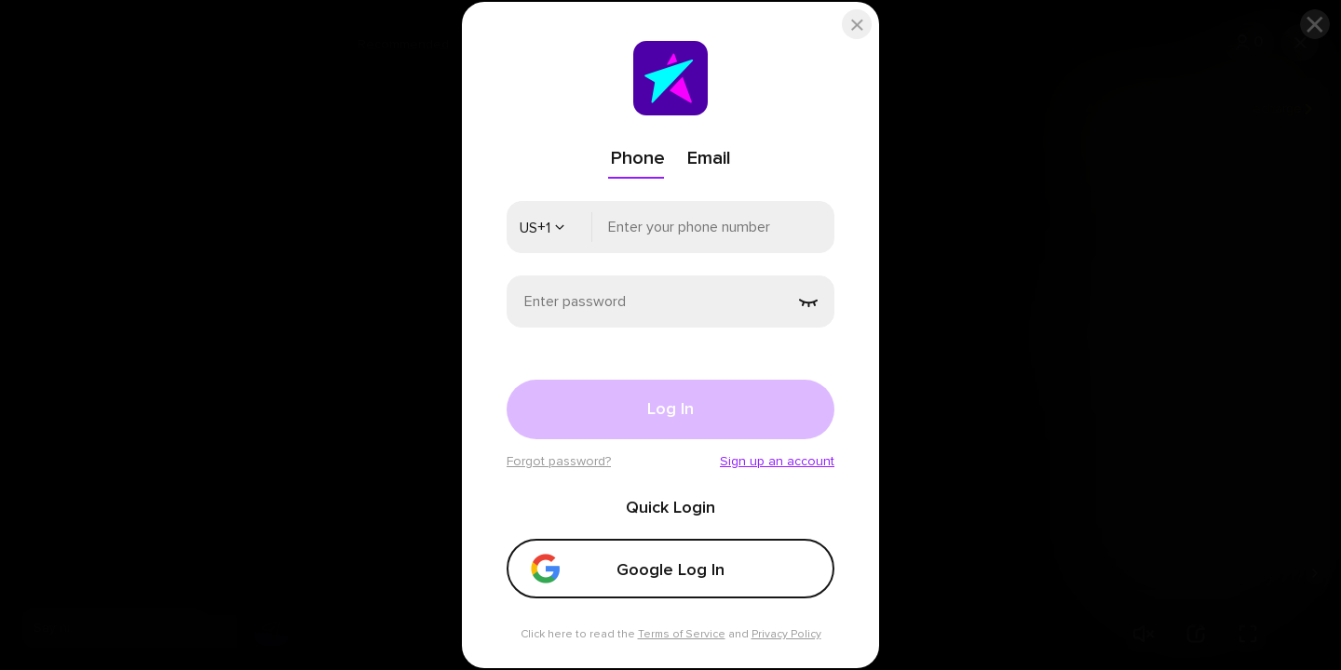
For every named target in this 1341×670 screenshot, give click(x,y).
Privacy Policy (786, 634)
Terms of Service (681, 634)
